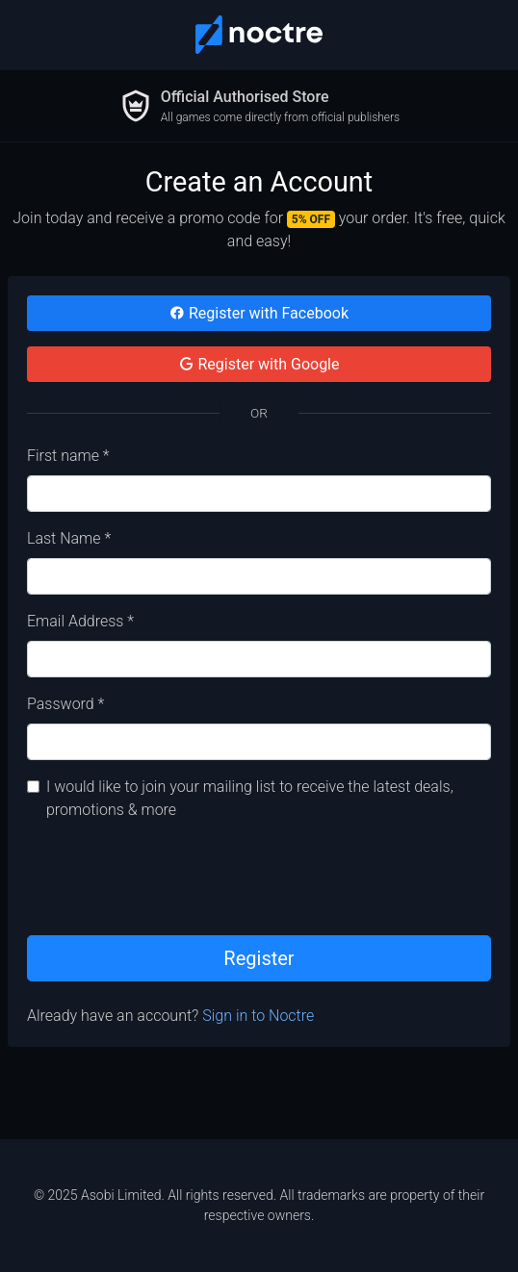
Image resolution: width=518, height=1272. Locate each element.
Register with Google (259, 364)
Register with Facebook (259, 313)
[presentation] (173, 874)
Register (258, 958)
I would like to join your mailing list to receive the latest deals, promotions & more (249, 798)
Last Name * (69, 538)
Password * (65, 704)
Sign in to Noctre (258, 1015)
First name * (68, 455)
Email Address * (80, 621)
